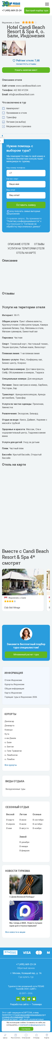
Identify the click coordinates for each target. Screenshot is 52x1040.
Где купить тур (26, 977)
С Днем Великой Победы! (21, 897)
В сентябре (38, 820)
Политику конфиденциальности (23, 221)
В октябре (37, 824)
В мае (9, 828)
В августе (24, 828)
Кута (7, 734)
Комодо (9, 730)
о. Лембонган (11, 755)
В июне (22, 820)
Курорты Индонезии (14, 684)
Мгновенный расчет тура (26, 654)
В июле (22, 824)
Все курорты (11, 765)
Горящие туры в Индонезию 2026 (21, 697)
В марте (10, 820)
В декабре (24, 842)
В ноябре (37, 828)
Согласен (26, 1029)
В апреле (10, 824)
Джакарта (9, 725)
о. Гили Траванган (13, 751)
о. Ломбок (10, 759)
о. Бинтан (9, 746)
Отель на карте (26, 252)
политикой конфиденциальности (32, 1025)
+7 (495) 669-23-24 (11, 10)
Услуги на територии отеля (26, 248)
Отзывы (39, 244)
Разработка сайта (19, 1004)
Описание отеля (18, 244)
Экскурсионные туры (15, 789)
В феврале (24, 850)
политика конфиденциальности (29, 1015)
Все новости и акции (15, 932)
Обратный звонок (26, 968)
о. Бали (8, 742)
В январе (23, 846)
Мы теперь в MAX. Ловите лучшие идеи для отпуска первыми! (25, 924)
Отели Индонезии (13, 680)
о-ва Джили (10, 738)
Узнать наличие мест (26, 70)
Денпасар (9, 721)
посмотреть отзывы (26, 64)
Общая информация (14, 688)
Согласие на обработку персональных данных (23, 225)
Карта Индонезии (13, 693)
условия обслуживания (12, 1017)
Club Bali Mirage (12, 607)
